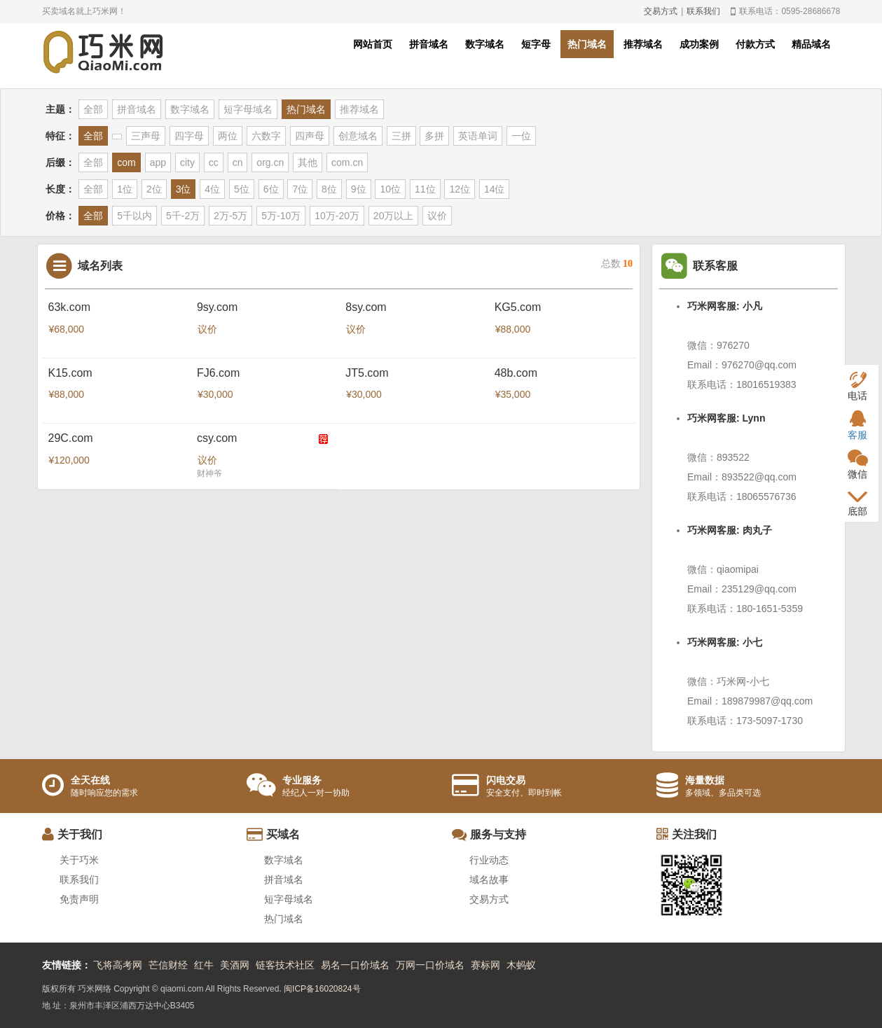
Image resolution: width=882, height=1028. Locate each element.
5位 (241, 189)
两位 (227, 135)
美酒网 (234, 965)
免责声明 (79, 899)
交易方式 (660, 11)
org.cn (270, 162)
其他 (307, 162)
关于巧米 (79, 860)
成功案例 (699, 44)
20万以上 (393, 215)
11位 (425, 189)
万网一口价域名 (430, 965)
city (187, 162)
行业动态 (489, 860)
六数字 (266, 135)
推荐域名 (643, 44)
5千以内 (134, 215)
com (126, 162)
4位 (212, 189)
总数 (617, 263)
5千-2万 (183, 215)
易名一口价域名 (355, 965)
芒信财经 (168, 965)
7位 (300, 189)
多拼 (434, 135)
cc (214, 162)
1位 (124, 189)
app (158, 162)
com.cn (347, 162)
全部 (93, 109)
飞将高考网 (117, 965)
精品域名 (811, 44)
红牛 (204, 965)
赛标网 (485, 965)
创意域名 (358, 135)
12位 (459, 189)
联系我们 (703, 11)
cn (238, 162)
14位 (494, 189)
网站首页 (372, 44)
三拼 (401, 135)
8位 (329, 189)
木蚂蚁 (521, 965)
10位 (390, 189)
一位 (521, 135)
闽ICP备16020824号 (322, 989)
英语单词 (477, 135)
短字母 (536, 44)
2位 (154, 189)
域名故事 (489, 879)
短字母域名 (248, 109)
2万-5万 (230, 215)
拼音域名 (428, 44)
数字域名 (484, 44)
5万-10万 (281, 215)
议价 (437, 215)
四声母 (309, 135)
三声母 (145, 135)
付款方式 (755, 44)
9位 (358, 189)
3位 (183, 189)
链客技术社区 (285, 965)
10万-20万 (337, 215)
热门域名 (587, 44)
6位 (271, 189)
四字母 (189, 135)
